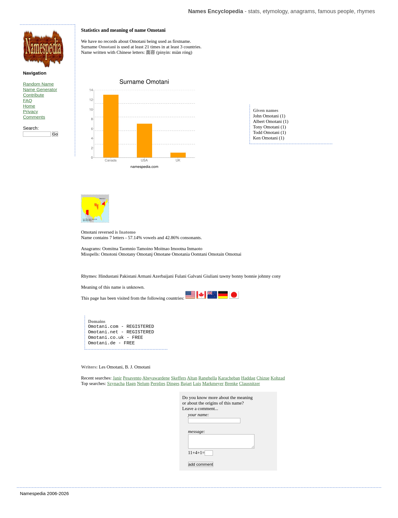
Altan (192, 378)
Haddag (248, 378)
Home (29, 106)
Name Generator (40, 89)
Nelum (143, 383)
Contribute (33, 95)
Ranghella (207, 378)
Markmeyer (213, 383)
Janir (117, 378)
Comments (34, 117)
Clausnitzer (249, 383)
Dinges (173, 383)
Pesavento (132, 378)
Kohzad (278, 378)
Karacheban (229, 378)
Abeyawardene (156, 378)
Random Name (38, 84)
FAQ (27, 100)
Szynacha (116, 383)
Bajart (186, 383)
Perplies (158, 383)
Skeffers (178, 378)
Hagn (131, 383)
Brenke (231, 383)
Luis (197, 383)
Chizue (263, 378)
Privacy (30, 111)
